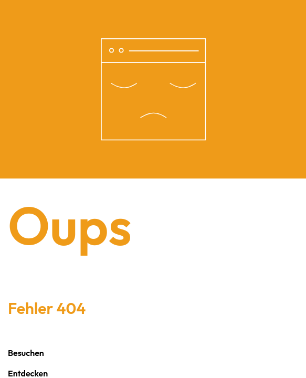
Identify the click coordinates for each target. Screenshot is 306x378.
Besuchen (26, 353)
